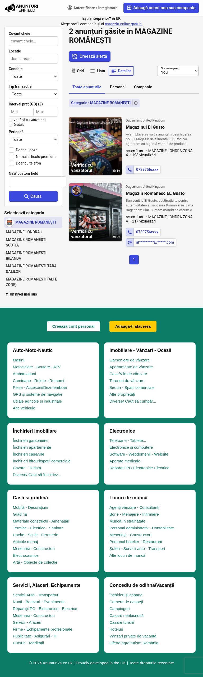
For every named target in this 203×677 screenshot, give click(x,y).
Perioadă (16, 132)
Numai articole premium (36, 156)
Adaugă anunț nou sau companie (161, 7)
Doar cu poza (27, 150)
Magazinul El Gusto (145, 127)
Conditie (15, 69)
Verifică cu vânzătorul (30, 120)
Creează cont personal (73, 326)
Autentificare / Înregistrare (92, 7)
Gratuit (18, 125)
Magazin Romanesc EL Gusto (155, 193)
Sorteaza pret (169, 68)
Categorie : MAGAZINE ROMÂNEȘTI (101, 103)
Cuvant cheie (19, 33)
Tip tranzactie (20, 86)
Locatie (15, 51)
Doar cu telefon (28, 163)
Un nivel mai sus (21, 294)
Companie (143, 87)
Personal (118, 87)
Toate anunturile (87, 87)
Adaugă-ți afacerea (133, 326)
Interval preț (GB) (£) (26, 104)
